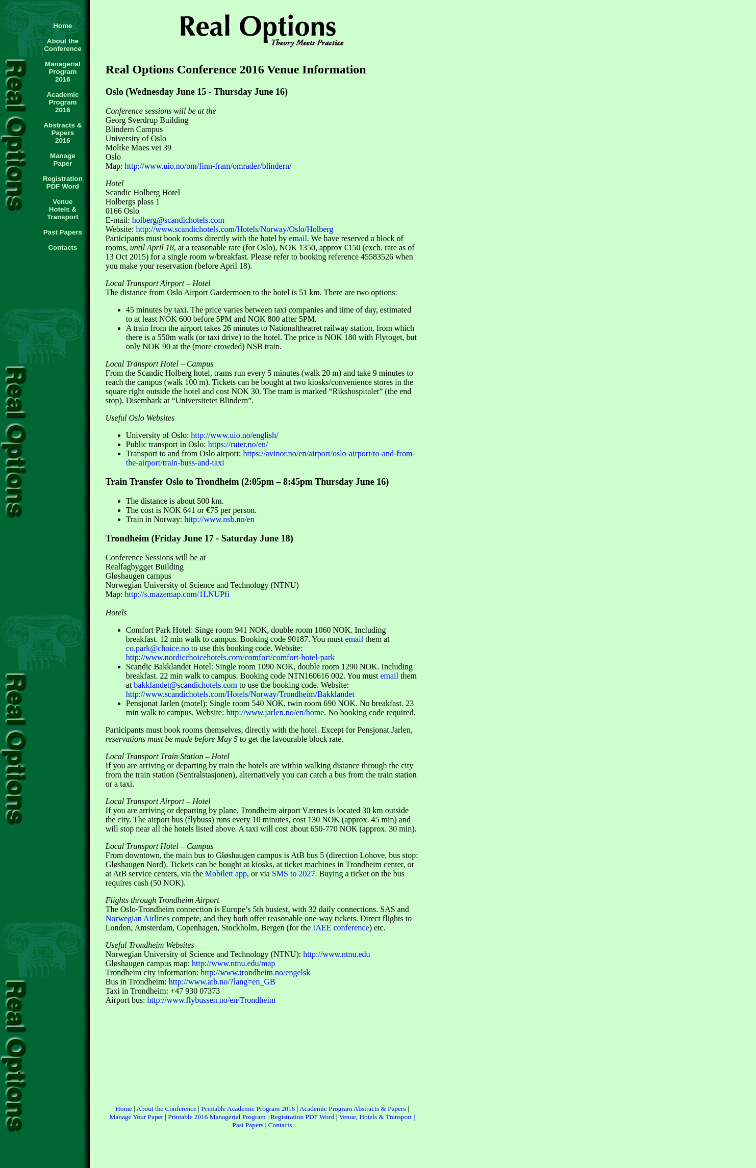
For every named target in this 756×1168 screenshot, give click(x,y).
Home (123, 1108)
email (298, 238)
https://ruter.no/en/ (238, 444)
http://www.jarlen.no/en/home (275, 712)
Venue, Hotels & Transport (375, 1117)
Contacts (280, 1125)
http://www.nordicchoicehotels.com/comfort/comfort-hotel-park (230, 657)
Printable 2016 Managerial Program (216, 1117)
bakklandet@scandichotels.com (185, 685)
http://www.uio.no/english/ (234, 435)
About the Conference (166, 1108)
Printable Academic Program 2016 (248, 1108)
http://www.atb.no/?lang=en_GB (222, 981)
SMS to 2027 (293, 873)
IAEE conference (341, 927)
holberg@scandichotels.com (178, 220)
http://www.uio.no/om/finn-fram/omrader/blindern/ (208, 166)
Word (326, 1117)
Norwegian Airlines (138, 918)
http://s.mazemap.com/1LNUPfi (176, 594)
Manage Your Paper (136, 1117)
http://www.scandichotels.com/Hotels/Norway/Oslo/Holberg (234, 229)
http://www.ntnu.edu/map (233, 963)
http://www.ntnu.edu (336, 954)
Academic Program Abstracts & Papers (353, 1108)
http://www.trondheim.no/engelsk (255, 972)
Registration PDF (294, 1117)
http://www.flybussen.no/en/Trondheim (211, 1000)
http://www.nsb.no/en (219, 519)
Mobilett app (226, 873)
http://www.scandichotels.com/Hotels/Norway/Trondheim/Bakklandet (240, 694)
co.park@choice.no (157, 648)
